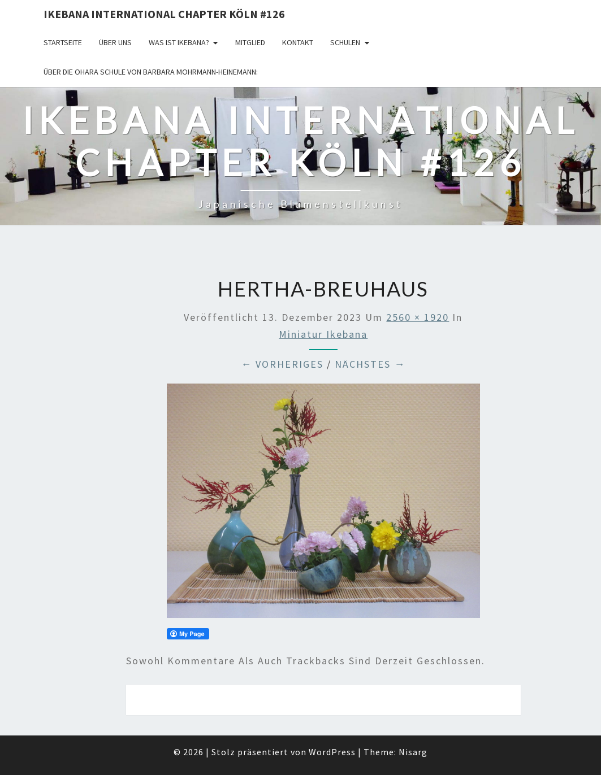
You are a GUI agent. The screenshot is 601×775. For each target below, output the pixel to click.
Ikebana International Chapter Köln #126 (164, 14)
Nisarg (413, 751)
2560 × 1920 (417, 317)
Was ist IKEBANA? (179, 42)
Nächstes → (370, 364)
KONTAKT (297, 42)
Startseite (63, 42)
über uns (115, 42)
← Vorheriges (282, 364)
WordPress (332, 751)
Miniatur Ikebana (323, 334)
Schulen (345, 42)
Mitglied (250, 42)
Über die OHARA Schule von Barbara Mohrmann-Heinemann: (151, 72)
